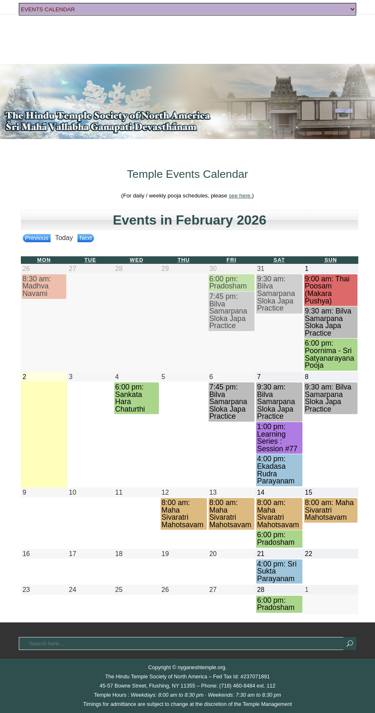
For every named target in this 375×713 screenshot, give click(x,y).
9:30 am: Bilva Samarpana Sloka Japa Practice (276, 293)
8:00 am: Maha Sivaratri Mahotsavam (182, 514)
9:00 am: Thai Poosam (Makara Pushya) (327, 290)
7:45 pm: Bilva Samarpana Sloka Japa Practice (228, 311)
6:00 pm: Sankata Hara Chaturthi (130, 398)
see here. (240, 195)
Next (86, 238)
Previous (36, 238)
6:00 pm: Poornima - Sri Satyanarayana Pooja (329, 354)
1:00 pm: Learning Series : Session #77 (277, 438)
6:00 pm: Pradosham (228, 283)
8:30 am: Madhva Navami (37, 286)
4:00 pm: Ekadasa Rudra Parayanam (275, 470)
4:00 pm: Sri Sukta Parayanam (277, 571)
